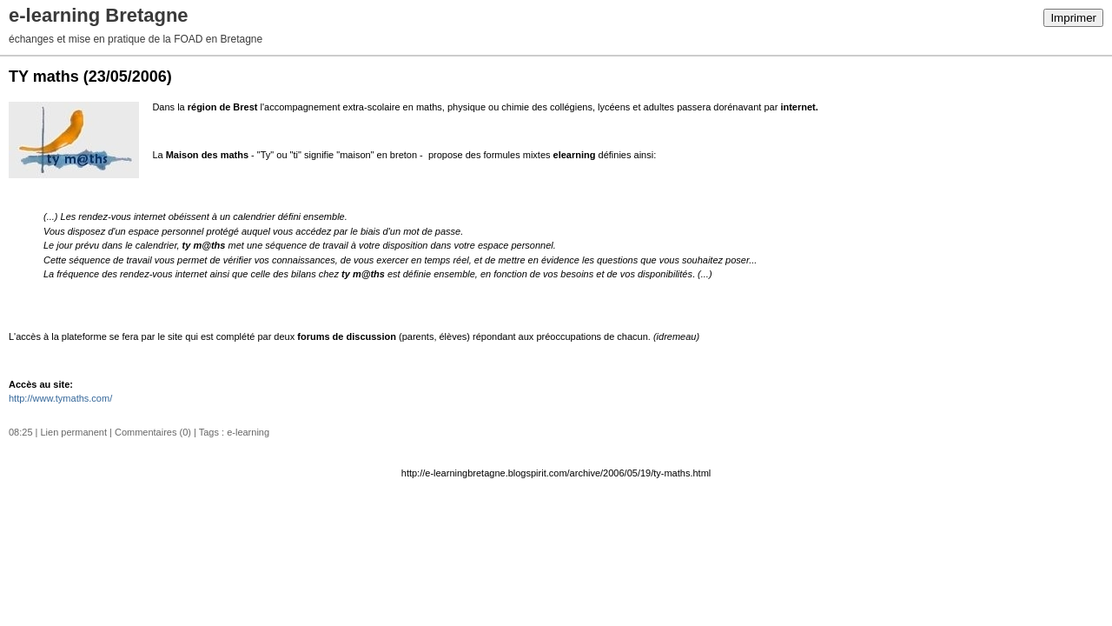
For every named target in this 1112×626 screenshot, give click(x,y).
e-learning (248, 432)
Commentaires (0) (153, 432)
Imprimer (1073, 17)
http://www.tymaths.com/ (60, 398)
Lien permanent (74, 432)
